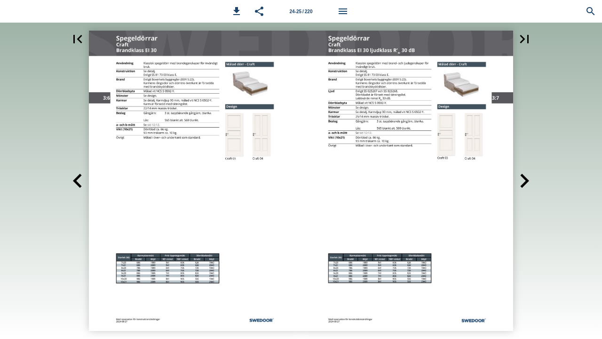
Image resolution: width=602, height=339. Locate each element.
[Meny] (343, 11)
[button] (236, 11)
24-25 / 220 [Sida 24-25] (300, 11)
